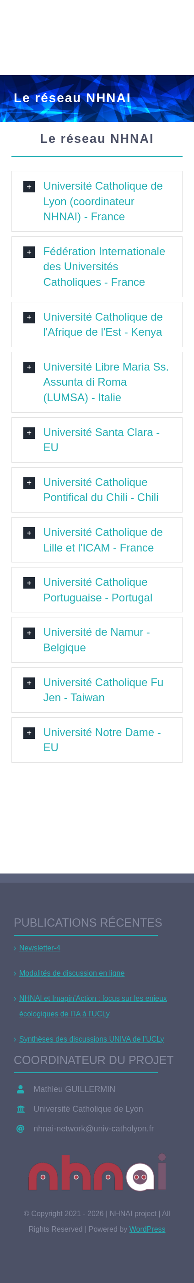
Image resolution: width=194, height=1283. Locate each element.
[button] (97, 201)
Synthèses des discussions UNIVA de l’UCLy (91, 1039)
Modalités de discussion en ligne (71, 973)
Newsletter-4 (39, 948)
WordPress (147, 1229)
